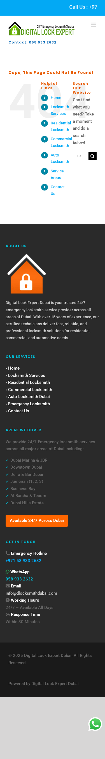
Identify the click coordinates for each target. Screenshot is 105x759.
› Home (13, 368)
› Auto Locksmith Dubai (28, 396)
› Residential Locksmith (28, 382)
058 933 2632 (19, 579)
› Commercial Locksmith (29, 389)
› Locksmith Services (25, 375)
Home (56, 97)
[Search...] (80, 156)
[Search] (92, 156)
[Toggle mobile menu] (94, 25)
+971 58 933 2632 (23, 560)
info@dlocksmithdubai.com (31, 593)
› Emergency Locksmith (28, 403)
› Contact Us (17, 410)
